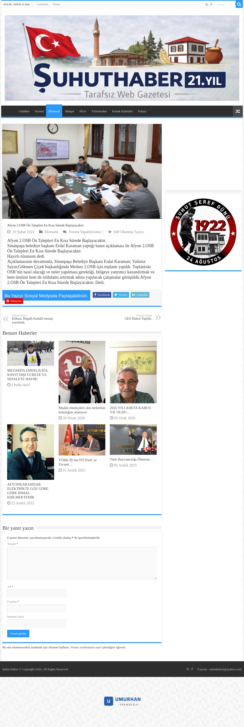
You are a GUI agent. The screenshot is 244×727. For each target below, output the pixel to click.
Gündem (24, 111)
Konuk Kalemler (122, 111)
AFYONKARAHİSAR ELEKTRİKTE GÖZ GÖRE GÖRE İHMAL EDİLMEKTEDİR (27, 490)
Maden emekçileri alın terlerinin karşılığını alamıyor (82, 410)
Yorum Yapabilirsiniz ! (86, 232)
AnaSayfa (42, 4)
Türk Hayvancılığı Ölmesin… (131, 459)
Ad (10, 586)
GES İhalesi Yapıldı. (127, 317)
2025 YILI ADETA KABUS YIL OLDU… (130, 410)
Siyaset (39, 111)
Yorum (12, 544)
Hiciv (82, 111)
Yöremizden (99, 111)
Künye (57, 4)
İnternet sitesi (15, 616)
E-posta (13, 601)
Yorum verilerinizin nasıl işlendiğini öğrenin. (98, 647)
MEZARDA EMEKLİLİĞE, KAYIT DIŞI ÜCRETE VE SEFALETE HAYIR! (28, 374)
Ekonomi (54, 111)
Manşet (69, 111)
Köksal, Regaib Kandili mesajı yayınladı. (36, 319)
